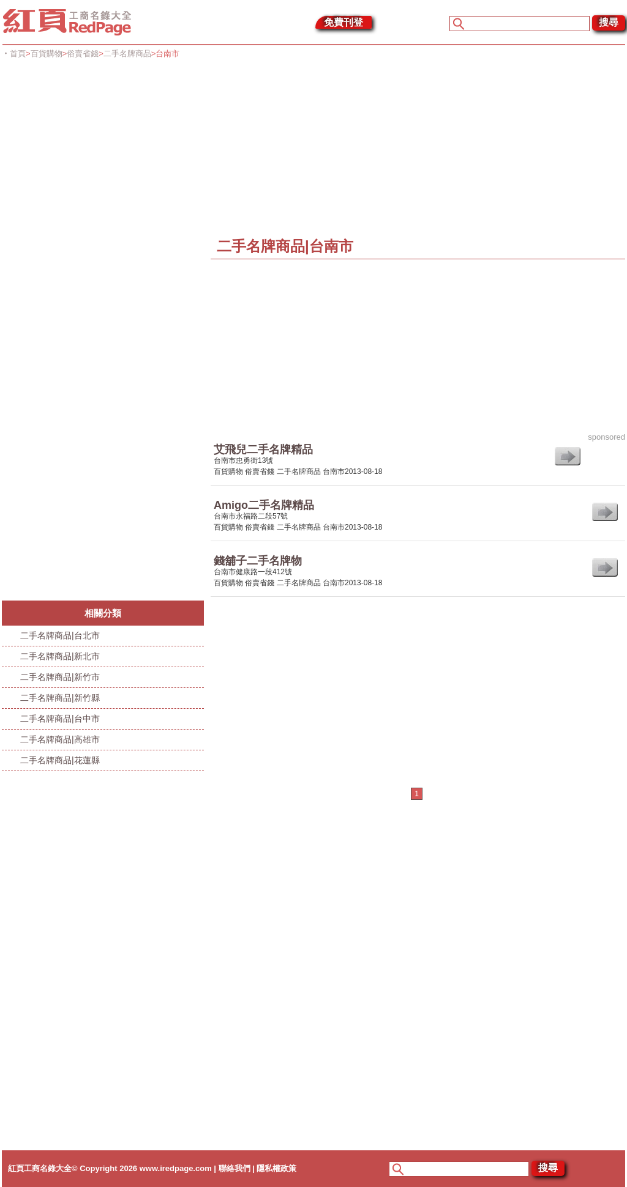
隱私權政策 (276, 1168)
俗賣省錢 (83, 53)
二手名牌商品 (127, 53)
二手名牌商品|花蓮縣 (60, 760)
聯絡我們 (234, 1168)
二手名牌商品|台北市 (60, 635)
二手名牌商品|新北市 (60, 656)
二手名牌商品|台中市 (60, 718)
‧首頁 (14, 53)
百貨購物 (46, 53)
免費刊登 (343, 22)
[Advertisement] (314, 148)
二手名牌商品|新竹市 (60, 677)
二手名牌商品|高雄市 (60, 739)
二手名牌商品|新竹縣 (60, 698)
